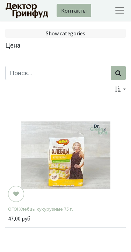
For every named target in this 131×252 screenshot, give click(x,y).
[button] (120, 89)
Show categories (65, 33)
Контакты (74, 10)
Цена (12, 45)
